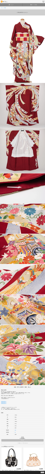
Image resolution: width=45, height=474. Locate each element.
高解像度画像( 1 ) (4, 401)
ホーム (2, 7)
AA (15, 432)
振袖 (5, 7)
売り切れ (42, 472)
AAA (15, 430)
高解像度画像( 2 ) (4, 402)
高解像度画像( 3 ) (4, 403)
